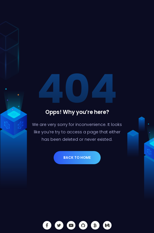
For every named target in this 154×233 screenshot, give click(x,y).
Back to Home (77, 157)
